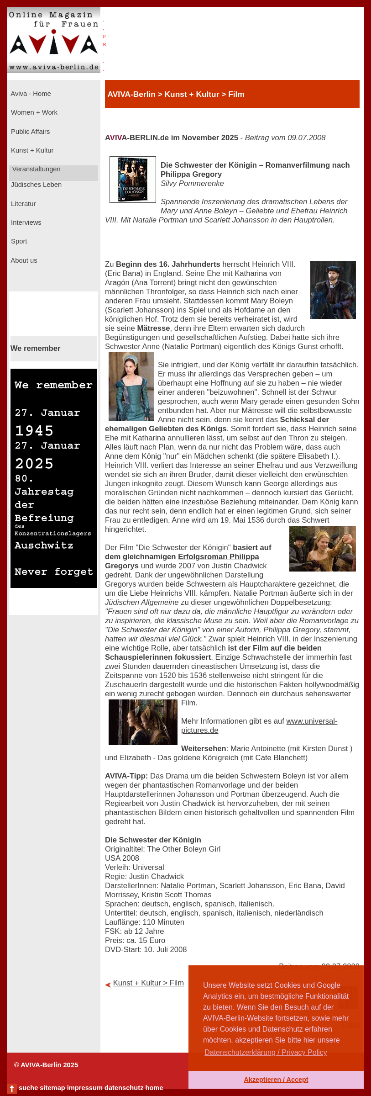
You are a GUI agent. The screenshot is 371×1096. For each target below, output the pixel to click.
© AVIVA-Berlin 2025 (46, 1065)
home (154, 1087)
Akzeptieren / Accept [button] (276, 1079)
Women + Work (33, 112)
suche (28, 1087)
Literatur (22, 203)
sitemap (52, 1087)
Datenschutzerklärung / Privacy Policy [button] (265, 1052)
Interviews (25, 222)
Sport (18, 241)
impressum (85, 1087)
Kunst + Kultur (31, 150)
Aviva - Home (30, 93)
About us (23, 260)
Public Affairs (29, 131)
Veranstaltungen (35, 169)
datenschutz (124, 1087)
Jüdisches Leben (35, 184)
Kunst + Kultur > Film (148, 983)
